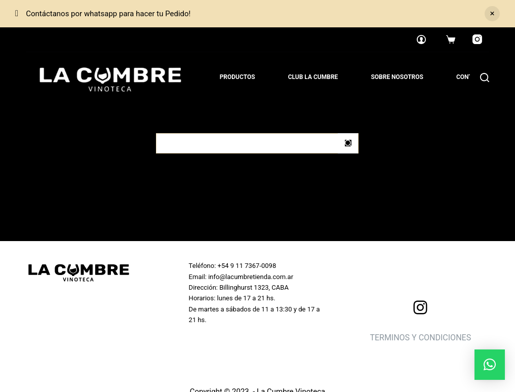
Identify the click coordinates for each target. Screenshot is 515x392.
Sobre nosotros (397, 77)
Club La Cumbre (313, 77)
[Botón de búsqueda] (348, 143)
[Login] (421, 39)
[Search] (484, 77)
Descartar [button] (492, 13)
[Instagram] (477, 39)
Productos (237, 77)
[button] (489, 364)
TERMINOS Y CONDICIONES (420, 337)
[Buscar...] (247, 143)
